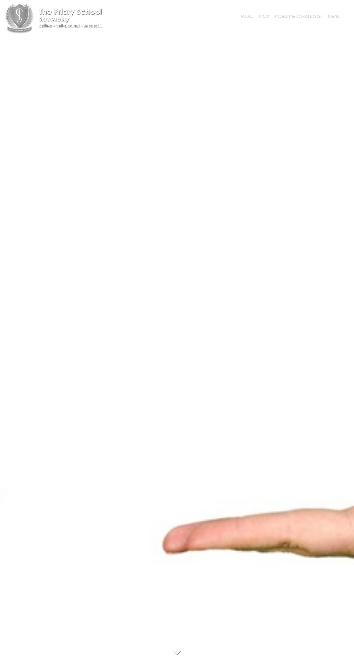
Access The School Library (298, 16)
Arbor (263, 16)
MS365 (247, 16)
